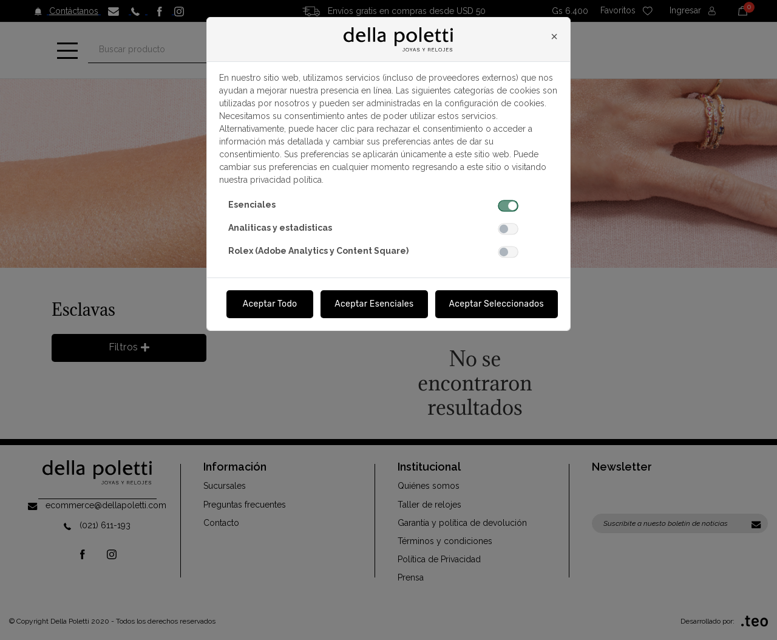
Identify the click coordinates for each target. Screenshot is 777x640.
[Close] (554, 36)
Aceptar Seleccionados (497, 304)
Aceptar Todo (270, 304)
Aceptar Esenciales (373, 304)
